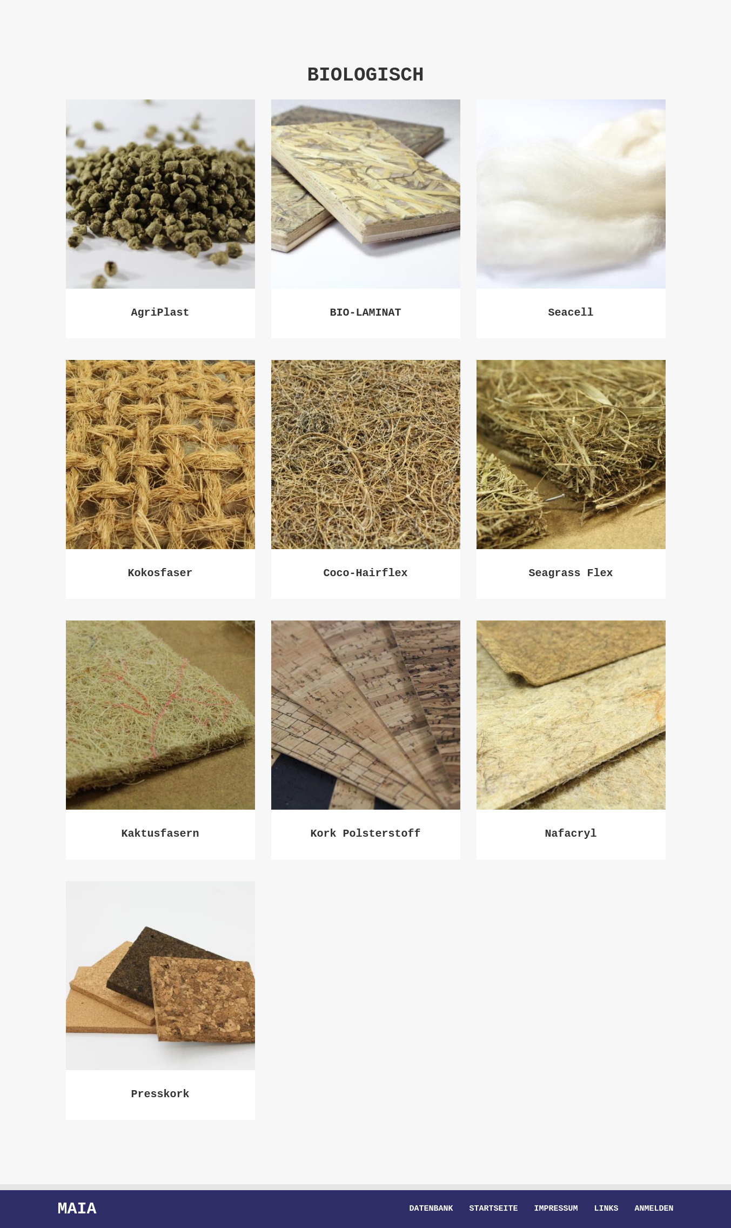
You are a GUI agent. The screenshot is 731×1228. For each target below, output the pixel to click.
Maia (77, 1209)
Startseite (493, 1209)
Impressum (556, 1209)
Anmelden (653, 1209)
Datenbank (431, 1209)
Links (606, 1209)
